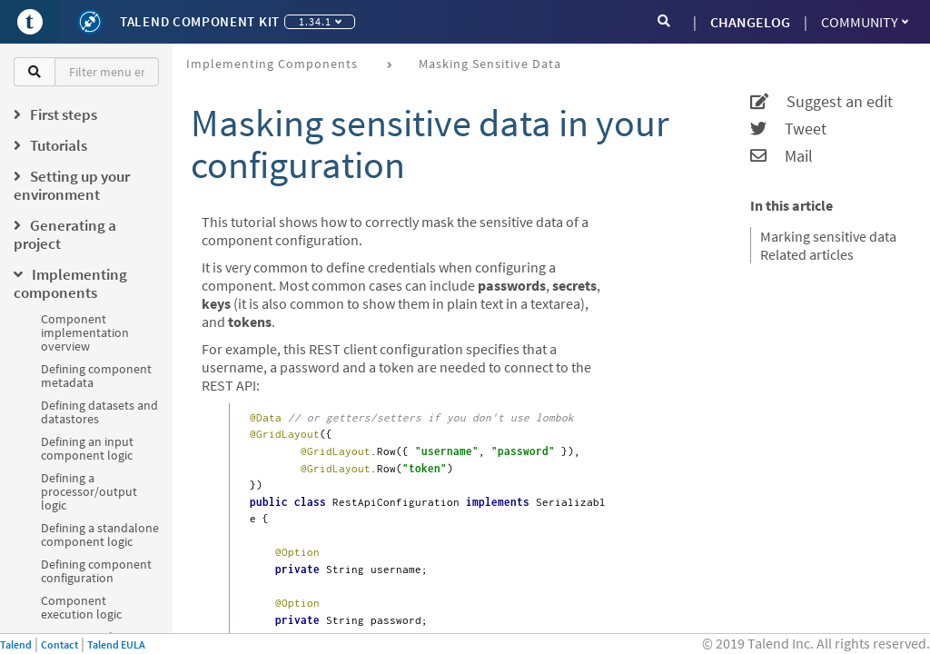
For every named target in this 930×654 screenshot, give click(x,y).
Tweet (788, 129)
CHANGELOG (750, 22)
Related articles (807, 254)
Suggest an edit (821, 102)
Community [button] (864, 22)
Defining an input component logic (87, 448)
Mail (781, 156)
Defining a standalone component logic (100, 535)
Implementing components (272, 63)
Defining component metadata (96, 376)
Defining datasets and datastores (99, 412)
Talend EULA (116, 644)
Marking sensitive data (828, 236)
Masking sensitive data (490, 63)
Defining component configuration (96, 571)
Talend (16, 644)
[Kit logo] (90, 22)
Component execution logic (81, 607)
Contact (59, 644)
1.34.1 (320, 21)
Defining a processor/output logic (89, 491)
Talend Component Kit (200, 21)
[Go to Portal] (30, 22)
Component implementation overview (85, 332)
